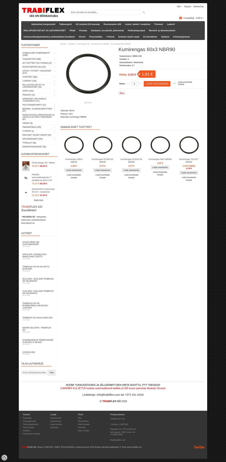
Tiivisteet (158, 24)
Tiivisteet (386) (29, 77)
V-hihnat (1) (28, 131)
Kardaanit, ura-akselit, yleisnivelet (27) (34, 100)
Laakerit (171, 24)
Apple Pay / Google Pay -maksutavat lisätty (38, 256)
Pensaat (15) (28, 95)
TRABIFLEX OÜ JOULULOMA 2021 (38, 319)
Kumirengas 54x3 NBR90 (160, 159)
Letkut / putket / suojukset (137, 24)
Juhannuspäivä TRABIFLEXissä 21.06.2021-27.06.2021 (38, 342)
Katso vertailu (83, 431)
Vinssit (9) (27, 123)
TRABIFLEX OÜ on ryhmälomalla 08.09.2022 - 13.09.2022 (38, 306)
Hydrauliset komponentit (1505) (36, 54)
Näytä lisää (38, 200)
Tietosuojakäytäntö (30, 424)
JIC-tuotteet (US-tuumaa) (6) (37, 63)
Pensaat (83, 30)
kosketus (26, 431)
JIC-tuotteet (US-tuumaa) (88, 24)
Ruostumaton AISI (112, 24)
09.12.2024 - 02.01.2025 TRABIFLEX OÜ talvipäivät (38, 281)
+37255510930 (116, 434)
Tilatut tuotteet (84, 424)
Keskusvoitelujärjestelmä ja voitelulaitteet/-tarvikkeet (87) (38, 117)
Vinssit (82, 37)
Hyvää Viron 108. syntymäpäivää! (38, 244)
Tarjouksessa (55, 421)
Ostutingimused (29, 421)
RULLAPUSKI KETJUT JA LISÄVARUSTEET (45, 30)
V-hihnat (110, 37)
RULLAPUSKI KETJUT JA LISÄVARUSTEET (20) (33, 86)
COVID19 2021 (38, 353)
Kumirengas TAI (83, 44)
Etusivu (63, 44)
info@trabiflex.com (118, 440)
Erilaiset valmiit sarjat (128, 37)
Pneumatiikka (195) (31, 127)
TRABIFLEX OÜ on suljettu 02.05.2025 (38, 269)
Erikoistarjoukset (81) (34, 147)
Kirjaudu (187, 6)
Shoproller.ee (199, 447)
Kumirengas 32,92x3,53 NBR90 (131, 160)
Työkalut (165, 37)
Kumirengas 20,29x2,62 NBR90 (102, 160)
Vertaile (181, 84)
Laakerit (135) (29, 81)
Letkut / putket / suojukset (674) (36, 72)
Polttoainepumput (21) (34, 105)
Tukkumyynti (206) (31, 59)
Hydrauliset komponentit (43, 24)
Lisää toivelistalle (185, 82)
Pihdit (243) (27, 91)
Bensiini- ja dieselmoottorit (162, 30)
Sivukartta (54, 427)
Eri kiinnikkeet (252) (32, 139)
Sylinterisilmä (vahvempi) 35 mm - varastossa (43, 190)
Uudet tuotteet (56, 424)
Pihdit (72, 30)
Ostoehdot (27, 418)
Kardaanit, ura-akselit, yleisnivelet (107, 30)
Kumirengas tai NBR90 (100, 44)
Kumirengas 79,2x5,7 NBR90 (189, 160)
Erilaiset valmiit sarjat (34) (36, 135)
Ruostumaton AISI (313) (34, 67)
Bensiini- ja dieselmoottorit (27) (37, 110)
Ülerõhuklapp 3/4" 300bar (43, 162)
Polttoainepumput (136, 30)
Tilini (79, 418)
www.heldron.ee (28, 223)
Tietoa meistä (28, 427)
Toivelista (81, 427)
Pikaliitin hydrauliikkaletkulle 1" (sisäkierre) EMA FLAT (42, 177)
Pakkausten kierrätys (31, 434)
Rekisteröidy (198, 6)
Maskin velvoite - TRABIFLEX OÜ (38, 330)
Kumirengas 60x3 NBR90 (120, 44)
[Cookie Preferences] (4, 457)
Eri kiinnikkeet (150, 37)
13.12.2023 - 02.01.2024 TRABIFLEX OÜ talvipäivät (38, 293)
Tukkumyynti (65, 24)
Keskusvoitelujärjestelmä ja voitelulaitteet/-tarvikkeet (49, 37)
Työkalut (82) (29, 143)
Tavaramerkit (55, 418)
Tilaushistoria (83, 421)
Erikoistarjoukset (181, 37)
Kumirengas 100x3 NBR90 (73, 160)
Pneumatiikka (95, 37)
